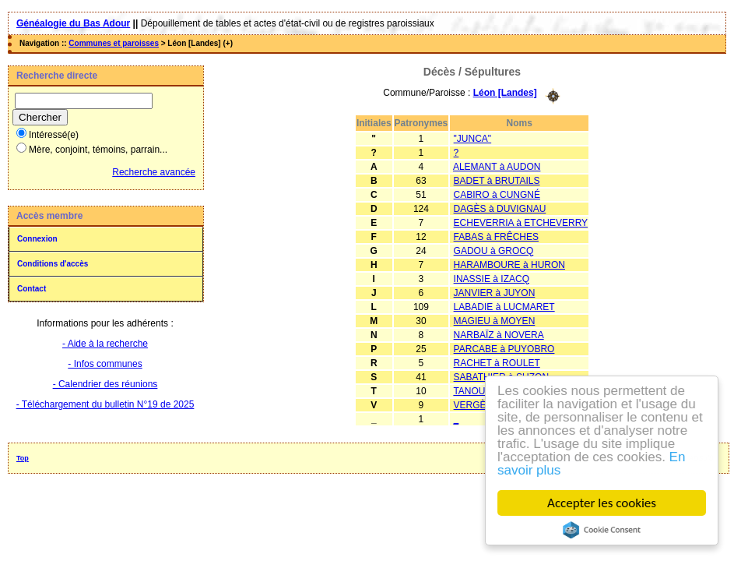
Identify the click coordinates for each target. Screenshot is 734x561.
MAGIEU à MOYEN (495, 321)
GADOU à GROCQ (494, 250)
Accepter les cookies (604, 503)
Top (22, 458)
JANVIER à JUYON (495, 293)
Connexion (37, 239)
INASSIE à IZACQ (491, 278)
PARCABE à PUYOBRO (504, 349)
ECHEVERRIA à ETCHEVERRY (521, 222)
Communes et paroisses (113, 43)
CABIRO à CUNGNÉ (497, 194)
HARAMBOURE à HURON (509, 264)
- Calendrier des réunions (105, 384)
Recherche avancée (153, 172)
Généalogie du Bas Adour (73, 23)
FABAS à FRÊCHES (496, 236)
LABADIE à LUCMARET (504, 307)
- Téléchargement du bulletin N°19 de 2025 (105, 404)
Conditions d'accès (52, 263)
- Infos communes (105, 363)
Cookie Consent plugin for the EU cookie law (604, 529)
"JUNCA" (473, 138)
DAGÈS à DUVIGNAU (500, 208)
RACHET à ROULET (497, 363)
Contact (31, 288)
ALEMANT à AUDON (496, 166)
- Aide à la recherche (105, 343)
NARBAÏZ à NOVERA (499, 335)
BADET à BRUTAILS (497, 180)
